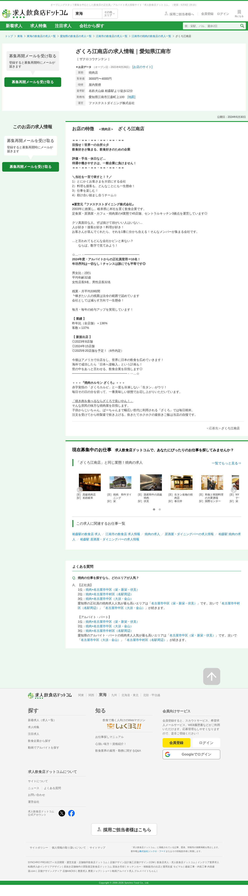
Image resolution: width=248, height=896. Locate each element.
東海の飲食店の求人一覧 (41, 36)
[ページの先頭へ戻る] (211, 676)
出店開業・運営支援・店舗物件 (81, 862)
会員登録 (176, 743)
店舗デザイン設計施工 (132, 862)
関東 (81, 695)
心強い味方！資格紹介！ (111, 744)
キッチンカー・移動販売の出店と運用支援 (155, 866)
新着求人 (14, 26)
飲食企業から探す (39, 740)
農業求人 (89, 871)
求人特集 (38, 26)
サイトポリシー (39, 847)
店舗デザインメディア (57, 871)
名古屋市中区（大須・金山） (125, 608)
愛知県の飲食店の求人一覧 (76, 36)
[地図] (131, 97)
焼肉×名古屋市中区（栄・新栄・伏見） (112, 589)
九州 (114, 695)
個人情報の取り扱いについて (69, 847)
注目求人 (63, 26)
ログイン (206, 743)
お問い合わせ (36, 794)
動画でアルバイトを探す (43, 747)
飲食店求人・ (176, 862)
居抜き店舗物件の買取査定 (94, 866)
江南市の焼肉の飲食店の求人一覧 (151, 36)
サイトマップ (97, 847)
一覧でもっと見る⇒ (226, 463)
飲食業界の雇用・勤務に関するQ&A (118, 750)
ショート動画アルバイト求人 (129, 871)
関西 (91, 695)
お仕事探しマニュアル (109, 737)
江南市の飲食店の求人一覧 (111, 36)
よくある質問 (52, 788)
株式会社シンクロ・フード (152, 851)
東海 (20, 36)
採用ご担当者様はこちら (127, 829)
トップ (9, 36)
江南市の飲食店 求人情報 (123, 534)
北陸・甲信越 (151, 695)
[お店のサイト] (142, 67)
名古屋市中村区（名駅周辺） (146, 640)
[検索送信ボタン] (242, 26)
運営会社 (33, 801)
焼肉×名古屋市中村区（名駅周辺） (109, 594)
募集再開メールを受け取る (33, 82)
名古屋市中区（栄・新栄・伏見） (174, 603)
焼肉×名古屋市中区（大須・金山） (109, 598)
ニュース (33, 788)
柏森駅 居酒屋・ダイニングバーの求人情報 (109, 539)
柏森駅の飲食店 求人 (86, 534)
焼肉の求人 (152, 534)
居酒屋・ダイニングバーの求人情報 (189, 534)
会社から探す (91, 26)
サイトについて (38, 781)
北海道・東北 (130, 695)
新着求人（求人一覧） (42, 720)
